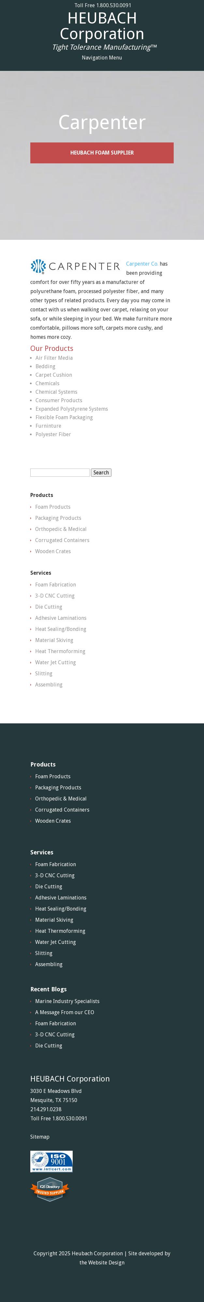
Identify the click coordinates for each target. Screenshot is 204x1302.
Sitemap (40, 1137)
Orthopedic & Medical (61, 529)
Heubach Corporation (97, 1253)
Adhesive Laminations (60, 618)
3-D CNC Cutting (55, 596)
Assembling (49, 685)
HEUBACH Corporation (102, 26)
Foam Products (52, 507)
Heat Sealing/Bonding (60, 629)
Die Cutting (48, 607)
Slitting (43, 673)
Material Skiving (54, 640)
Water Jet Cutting (55, 662)
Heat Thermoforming (60, 651)
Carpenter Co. (142, 264)
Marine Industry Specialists (67, 1001)
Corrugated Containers (62, 540)
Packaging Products (58, 518)
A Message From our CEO (64, 1012)
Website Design (106, 1263)
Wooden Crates (53, 551)
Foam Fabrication (55, 585)
